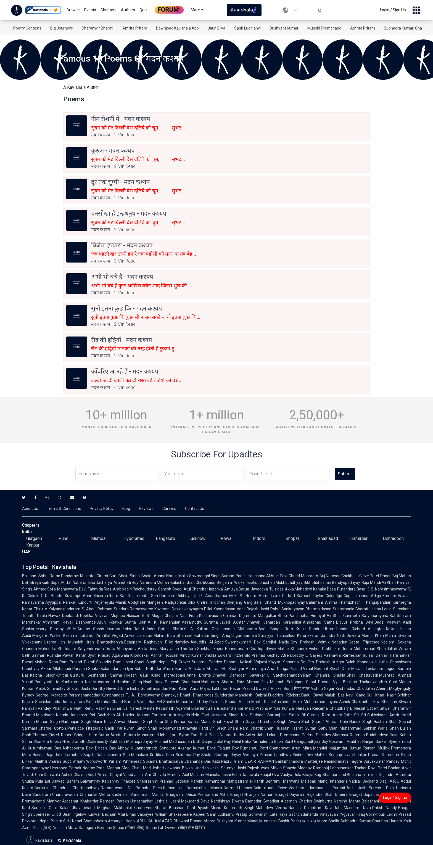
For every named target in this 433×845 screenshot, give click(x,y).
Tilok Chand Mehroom (298, 576)
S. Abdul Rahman (97, 609)
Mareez (174, 774)
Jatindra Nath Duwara (340, 635)
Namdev (182, 642)
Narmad (231, 788)
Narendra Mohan (154, 582)
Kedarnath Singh (239, 808)
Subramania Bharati (350, 609)
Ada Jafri (197, 668)
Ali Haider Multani (133, 715)
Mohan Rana (46, 662)
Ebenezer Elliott (47, 814)
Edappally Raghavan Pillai (148, 642)
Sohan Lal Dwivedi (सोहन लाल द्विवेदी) (175, 827)
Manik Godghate (130, 602)
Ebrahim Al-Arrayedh (171, 715)
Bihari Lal (120, 708)
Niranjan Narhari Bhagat (266, 794)
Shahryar (236, 668)
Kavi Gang (355, 695)
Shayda (289, 768)
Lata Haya (279, 814)
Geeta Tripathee (364, 642)
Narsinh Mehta (347, 801)
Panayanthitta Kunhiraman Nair (63, 682)
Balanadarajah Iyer (117, 668)
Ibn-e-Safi (117, 596)
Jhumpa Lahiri (118, 629)
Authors (128, 10)
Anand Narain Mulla (171, 576)
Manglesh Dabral (251, 695)
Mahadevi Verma (271, 808)
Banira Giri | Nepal (66, 821)
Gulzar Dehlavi (376, 655)
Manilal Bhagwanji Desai (174, 794)
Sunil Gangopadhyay (302, 741)
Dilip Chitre (198, 602)
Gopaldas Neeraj (378, 794)
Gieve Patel (369, 576)
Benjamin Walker (231, 582)
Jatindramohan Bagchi (75, 755)
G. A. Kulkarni (197, 629)
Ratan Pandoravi (64, 576)
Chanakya (170, 695)
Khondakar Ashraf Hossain (154, 655)
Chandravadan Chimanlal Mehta (81, 794)
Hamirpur (359, 538)
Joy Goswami (333, 741)
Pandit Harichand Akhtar (257, 576)
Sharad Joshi (78, 688)
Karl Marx (246, 708)
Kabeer (199, 814)
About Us (30, 508)
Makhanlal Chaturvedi (133, 808)
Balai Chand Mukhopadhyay (279, 602)
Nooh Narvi (153, 682)
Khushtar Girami (94, 576)
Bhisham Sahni (35, 576)
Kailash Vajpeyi (253, 662)
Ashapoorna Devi (78, 748)
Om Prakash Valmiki (311, 642)
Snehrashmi (147, 781)
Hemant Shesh (327, 668)
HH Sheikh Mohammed (177, 702)
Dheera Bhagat (348, 794)
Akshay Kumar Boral (197, 748)
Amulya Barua (236, 589)
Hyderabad (133, 538)
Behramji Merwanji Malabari (291, 781)
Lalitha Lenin (380, 609)
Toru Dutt (199, 735)
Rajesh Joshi (258, 609)
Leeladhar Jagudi (381, 668)
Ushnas (245, 788)
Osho (348, 715)
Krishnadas (345, 688)
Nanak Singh (360, 721)
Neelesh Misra (65, 827)
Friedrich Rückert (284, 695)
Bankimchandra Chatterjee (299, 761)
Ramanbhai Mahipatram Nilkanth (234, 781)
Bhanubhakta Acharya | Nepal (109, 821)
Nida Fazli (200, 715)
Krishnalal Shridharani (131, 794)
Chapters (109, 10)
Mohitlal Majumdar (330, 748)
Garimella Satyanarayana (365, 615)
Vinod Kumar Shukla (198, 655)
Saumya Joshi (233, 768)
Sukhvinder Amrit (383, 715)
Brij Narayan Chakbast (339, 576)
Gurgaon (34, 538)
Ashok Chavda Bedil (78, 774)
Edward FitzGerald (234, 655)
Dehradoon (393, 538)
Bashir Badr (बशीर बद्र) (297, 821)
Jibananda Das (197, 761)
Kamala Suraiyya (258, 635)
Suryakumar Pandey (381, 761)
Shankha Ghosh (47, 741)
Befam (73, 781)
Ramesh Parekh (114, 801)
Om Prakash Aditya (326, 662)
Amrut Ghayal (109, 774)
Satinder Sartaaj (265, 715)
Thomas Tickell (46, 735)
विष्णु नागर (302, 688)
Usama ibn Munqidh (63, 642)
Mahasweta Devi (71, 589)
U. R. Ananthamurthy (213, 596)
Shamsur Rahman (348, 735)
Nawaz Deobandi (63, 615)
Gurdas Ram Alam (324, 715)
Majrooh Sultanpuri (287, 682)
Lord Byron (179, 735)
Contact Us (194, 508)
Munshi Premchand (324, 28)
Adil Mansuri (193, 774)
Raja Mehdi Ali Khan (378, 582)
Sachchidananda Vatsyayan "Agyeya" (322, 814)
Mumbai (99, 538)
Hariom (395, 821)
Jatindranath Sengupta (155, 748)
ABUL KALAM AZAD (154, 821)
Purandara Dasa (351, 589)
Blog (126, 508)
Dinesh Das (105, 748)
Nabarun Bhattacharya (92, 582)
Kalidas (392, 629)
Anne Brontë (198, 675)
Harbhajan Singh (76, 721)
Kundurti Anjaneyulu (96, 602)
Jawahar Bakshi (179, 768)
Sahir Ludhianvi (247, 28)
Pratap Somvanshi (252, 814)
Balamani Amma (321, 602)
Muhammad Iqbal (152, 735)
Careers (169, 508)
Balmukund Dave (270, 788)
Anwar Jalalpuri (138, 635)
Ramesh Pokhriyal (175, 596)
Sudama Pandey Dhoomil (215, 662)
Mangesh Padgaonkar (166, 602)
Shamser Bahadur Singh (198, 635)
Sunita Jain (135, 622)
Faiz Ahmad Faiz (253, 682)
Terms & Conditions (64, 508)
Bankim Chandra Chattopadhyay (67, 788)
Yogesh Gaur (136, 675)
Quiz (143, 10)
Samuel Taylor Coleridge (319, 596)
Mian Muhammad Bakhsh (352, 728)
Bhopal (292, 538)
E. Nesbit (357, 708)
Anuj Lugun (232, 635)
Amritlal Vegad (109, 635)
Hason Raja (43, 755)
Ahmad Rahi (337, 721)
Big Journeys (61, 28)
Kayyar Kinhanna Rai (287, 662)
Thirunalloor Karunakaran (297, 635)
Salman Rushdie (46, 655)
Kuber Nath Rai (148, 668)
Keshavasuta (210, 615)
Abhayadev (126, 649)
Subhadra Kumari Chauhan (407, 28)
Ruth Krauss (296, 629)
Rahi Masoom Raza (352, 808)
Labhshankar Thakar (348, 768)
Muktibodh (45, 715)
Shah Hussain (276, 728)
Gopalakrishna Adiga (362, 596)
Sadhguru (87, 827)
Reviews (146, 508)
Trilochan (217, 602)
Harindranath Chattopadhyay (250, 649)
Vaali (241, 609)
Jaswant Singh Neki (230, 715)
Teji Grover (181, 662)
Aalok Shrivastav (50, 688)
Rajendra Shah (320, 794)
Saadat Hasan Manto (244, 702)
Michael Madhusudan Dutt (177, 741)
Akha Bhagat (231, 794)
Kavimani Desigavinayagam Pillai (183, 609)
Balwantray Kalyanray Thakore (108, 781)
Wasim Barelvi (174, 668)
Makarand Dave (195, 801)
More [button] (195, 10)
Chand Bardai (124, 702)
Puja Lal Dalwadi (50, 781)
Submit (345, 473)
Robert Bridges (74, 735)
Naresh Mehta (142, 708)
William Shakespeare (173, 814)
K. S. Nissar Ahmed (253, 596)
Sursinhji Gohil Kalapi (50, 808)
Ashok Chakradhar (355, 702)
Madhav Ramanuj (313, 768)
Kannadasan (224, 609)
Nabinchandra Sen (113, 755)
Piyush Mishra (210, 808)
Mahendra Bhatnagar (57, 649)
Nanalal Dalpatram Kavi (310, 808)
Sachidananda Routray (55, 702)
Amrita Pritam (134, 28)
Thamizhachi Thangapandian (365, 602)
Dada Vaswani (388, 622)
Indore (259, 538)
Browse (73, 10)
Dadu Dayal (312, 695)
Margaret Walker (47, 635)
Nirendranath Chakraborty (85, 741)
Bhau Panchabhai (293, 615)
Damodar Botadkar (262, 801)
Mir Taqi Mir (217, 668)
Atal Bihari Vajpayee (136, 814)
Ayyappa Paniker (60, 602)
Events (90, 10)
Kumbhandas (113, 695)
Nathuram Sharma (218, 682)
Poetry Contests (27, 28)
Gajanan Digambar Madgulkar (249, 615)
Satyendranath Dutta (96, 649)
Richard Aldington (368, 629)
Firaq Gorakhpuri (371, 814)
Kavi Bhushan (385, 702)
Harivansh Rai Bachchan (92, 715)
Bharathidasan (318, 609)
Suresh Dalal (382, 788)
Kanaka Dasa (324, 589)
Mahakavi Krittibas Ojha (152, 755)
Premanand (207, 794)
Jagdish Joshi (207, 768)
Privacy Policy (101, 508)
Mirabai (103, 702)
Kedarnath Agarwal (173, 708)
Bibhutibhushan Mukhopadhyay (274, 582)
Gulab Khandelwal (361, 662)
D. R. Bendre (52, 596)
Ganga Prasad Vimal (295, 668)
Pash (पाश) (42, 827)
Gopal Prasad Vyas (323, 682)
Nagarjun (339, 642)
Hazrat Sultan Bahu (309, 728)
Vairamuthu (192, 622)
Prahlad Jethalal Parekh (181, 781)
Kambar (389, 596)
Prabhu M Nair (268, 708)
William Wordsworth (89, 761)
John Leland (268, 735)
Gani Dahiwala (47, 774)
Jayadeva (259, 589)
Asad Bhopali (270, 629)
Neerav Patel (94, 768)
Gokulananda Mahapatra (234, 629)
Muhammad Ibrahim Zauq (117, 682)
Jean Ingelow (74, 814)
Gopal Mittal (61, 582)
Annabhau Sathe (319, 622)
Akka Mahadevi (298, 589)
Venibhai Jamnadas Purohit (317, 788)
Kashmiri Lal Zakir (79, 635)
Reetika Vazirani (94, 615)
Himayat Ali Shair (326, 615)
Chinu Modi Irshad (148, 768)
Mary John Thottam (178, 649)
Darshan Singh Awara (280, 721)
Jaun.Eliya (216, 28)
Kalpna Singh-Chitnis (49, 675)
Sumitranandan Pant (159, 688)
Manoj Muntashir (262, 821)
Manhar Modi (118, 768)
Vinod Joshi (133, 774)
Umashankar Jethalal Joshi (155, 801)
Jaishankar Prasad (364, 755)
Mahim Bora (164, 635)
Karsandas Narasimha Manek (193, 788)
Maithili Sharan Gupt (53, 761)
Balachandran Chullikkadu (192, 582)
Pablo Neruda (221, 735)
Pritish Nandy (384, 808)
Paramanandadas (84, 695)
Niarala (62, 715)
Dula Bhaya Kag (307, 774)
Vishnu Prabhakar (324, 649)
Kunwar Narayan (296, 708)
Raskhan (103, 708)
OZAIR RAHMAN (259, 761)
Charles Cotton (52, 728)
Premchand (290, 735)
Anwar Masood (127, 721)
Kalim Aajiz (189, 688)
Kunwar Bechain (102, 814)
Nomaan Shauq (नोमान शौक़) (120, 827)
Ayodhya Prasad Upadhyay (266, 755)
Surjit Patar (153, 721)
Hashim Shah (386, 721)
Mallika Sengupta (330, 755)
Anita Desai (148, 649)
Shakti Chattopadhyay (221, 755)
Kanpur (32, 545)
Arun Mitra (302, 748)
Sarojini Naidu (276, 642)
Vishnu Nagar (322, 688)
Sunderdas (224, 695)
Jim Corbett (284, 596)
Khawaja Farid (195, 728)
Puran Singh (135, 728)
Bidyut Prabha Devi (354, 622)
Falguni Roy (228, 748)
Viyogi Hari (146, 702)
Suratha (211, 622)
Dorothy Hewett (105, 688)
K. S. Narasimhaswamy (387, 589)
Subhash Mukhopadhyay (131, 741)
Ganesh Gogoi (170, 589)
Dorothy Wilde (63, 629)
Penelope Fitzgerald (85, 728)
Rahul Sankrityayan (287, 609)
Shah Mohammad (164, 728)
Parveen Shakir (85, 668)
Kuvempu (73, 596)
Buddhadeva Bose (382, 735)
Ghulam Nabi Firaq (181, 615)
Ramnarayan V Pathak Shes (131, 788)
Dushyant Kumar (284, 28)
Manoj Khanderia (333, 781)
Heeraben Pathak (65, 768)
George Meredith (51, 695)
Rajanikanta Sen (143, 596)
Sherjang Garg (239, 602)
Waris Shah (388, 728)
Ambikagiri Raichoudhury (135, 589)
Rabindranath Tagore (343, 761)
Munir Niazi (103, 721)
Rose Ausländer (278, 702)
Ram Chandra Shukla (324, 675)
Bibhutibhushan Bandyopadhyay (332, 582)
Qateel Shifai (170, 629)
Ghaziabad (328, 538)
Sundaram (41, 794)
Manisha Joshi (218, 774)
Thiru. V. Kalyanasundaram (57, 609)
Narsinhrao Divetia (227, 801)
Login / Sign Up (393, 10)
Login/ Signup (395, 797)
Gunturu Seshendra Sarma (96, 675)
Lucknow (196, 538)
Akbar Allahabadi (56, 668)
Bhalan (394, 768)
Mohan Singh (48, 721)
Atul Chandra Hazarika (203, 589)
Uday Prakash (211, 702)
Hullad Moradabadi (167, 675)
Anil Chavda (155, 774)
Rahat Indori (145, 629)
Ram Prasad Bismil (77, 662)
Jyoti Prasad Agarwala (108, 655)
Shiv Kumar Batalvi (182, 721)
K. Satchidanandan (284, 675)
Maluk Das (334, 695)
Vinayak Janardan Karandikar (274, 622)
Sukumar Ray (188, 755)
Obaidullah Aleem (372, 688)
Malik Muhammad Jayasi (315, 702)
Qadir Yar (114, 728)
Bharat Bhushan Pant (175, 808)
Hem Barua (99, 735)
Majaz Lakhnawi (214, 688)
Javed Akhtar (232, 622)
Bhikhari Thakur (357, 682)
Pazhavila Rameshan (342, 655)
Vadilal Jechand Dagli (368, 781)
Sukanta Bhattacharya (163, 761)
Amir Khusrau (95, 596)
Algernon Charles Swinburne (307, 801)
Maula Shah (211, 721)
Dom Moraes (353, 668)
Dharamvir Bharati (97, 28)
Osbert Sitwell (379, 708)
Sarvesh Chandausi (182, 682)
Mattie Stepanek (292, 649)
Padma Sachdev (316, 735)
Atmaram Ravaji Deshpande (69, 622)
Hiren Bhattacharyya (104, 642)
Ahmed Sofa (44, 589)
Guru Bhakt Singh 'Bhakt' (130, 576)
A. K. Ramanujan (164, 622)
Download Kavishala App (177, 28)
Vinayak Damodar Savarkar (238, 675)
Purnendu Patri (254, 748)
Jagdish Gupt (385, 682)
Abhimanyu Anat (261, 668)
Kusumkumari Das (44, 748)
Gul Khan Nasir (381, 695)
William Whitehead (125, 761)
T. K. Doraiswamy (143, 695)
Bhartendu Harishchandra (213, 708)
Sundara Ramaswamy (133, 609)
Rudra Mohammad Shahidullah (369, 649)
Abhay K (125, 748)
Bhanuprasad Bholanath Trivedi (350, 774)
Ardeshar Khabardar (80, 801)
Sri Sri (360, 715)
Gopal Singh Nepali (151, 662)
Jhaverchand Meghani (92, 808)
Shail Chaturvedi (362, 675)
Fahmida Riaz (100, 589)
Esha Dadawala (245, 774)
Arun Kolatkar (110, 622)
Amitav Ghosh (90, 629)
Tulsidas (276, 589)
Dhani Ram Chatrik (245, 728)
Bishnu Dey (303, 755)
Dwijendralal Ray (216, 741)
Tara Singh (86, 702)
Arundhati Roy (125, 582)
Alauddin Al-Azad (207, 642)
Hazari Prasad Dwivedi (250, 688)
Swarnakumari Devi (243, 642)
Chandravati (280, 748)
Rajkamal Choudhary (330, 708)
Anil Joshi (357, 788)
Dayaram (297, 794)
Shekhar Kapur (210, 649)
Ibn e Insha (129, 688)
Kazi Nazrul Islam (228, 761)
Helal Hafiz (241, 741)
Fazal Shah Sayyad (241, 721)
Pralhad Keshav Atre (270, 655)
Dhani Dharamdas (196, 695)
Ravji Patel (377, 768)
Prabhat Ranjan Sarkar (367, 741)
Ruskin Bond (282, 688)
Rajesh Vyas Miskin (264, 768)
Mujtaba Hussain (126, 615)
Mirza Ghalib (328, 821)
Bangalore (165, 538)
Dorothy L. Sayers (306, 655)
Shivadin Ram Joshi (114, 662)
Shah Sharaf (312, 721)
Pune (63, 538)
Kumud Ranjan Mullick (369, 748)
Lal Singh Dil (293, 715)
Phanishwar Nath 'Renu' (73, 708)
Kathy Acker (245, 735)
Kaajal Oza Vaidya (276, 774)
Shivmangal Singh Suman (211, 576)
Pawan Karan (74, 655)
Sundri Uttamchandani (329, 629)
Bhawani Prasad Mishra (194, 821)
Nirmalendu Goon (268, 741)
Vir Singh (217, 728)
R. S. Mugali (152, 615)
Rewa (226, 538)
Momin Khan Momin (379, 635)
